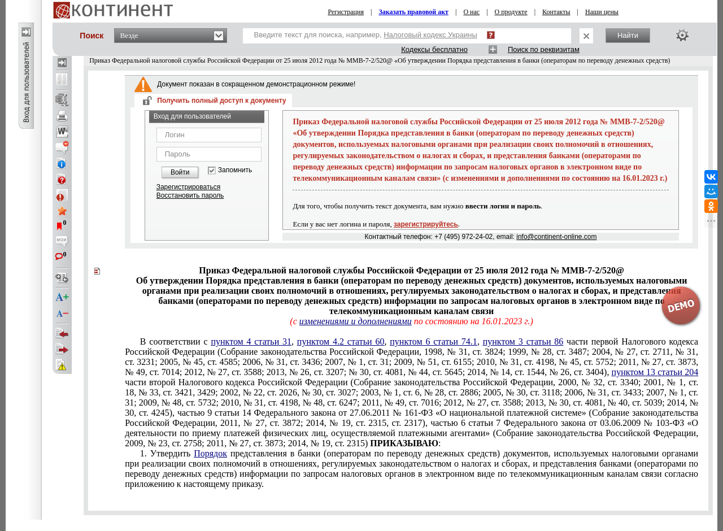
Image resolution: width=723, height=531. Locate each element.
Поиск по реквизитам (544, 49)
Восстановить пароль (190, 195)
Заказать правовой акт (413, 12)
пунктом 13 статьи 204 (655, 372)
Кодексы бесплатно (434, 49)
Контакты (556, 12)
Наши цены (602, 12)
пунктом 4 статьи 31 (251, 341)
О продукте (511, 12)
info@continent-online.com (556, 237)
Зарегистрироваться (188, 187)
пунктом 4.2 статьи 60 (341, 341)
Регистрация (346, 12)
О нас (471, 12)
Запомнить (235, 170)
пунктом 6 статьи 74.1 (433, 341)
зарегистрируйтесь (426, 224)
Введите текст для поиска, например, (365, 35)
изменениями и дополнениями (355, 321)
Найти (627, 35)
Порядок (210, 453)
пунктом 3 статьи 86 (523, 341)
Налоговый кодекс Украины (430, 35)
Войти (180, 172)
